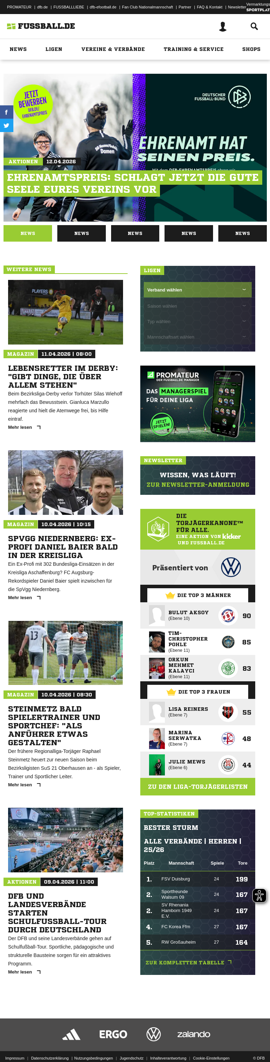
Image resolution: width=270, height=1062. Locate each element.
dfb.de (42, 7)
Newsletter (237, 7)
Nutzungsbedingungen (93, 1043)
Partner (185, 7)
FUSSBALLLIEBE (68, 7)
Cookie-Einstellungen (211, 1043)
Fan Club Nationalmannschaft (147, 7)
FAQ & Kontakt (210, 7)
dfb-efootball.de (103, 7)
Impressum (14, 1043)
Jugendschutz (131, 1043)
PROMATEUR (19, 7)
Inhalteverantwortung (168, 1043)
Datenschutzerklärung (50, 1043)
